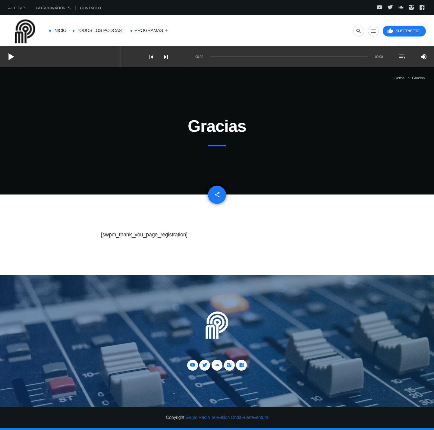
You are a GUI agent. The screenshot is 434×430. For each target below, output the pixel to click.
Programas (149, 30)
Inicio (60, 30)
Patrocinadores (53, 8)
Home (399, 78)
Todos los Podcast (100, 30)
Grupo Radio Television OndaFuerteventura (226, 417)
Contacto (90, 8)
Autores (17, 8)
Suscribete (403, 31)
